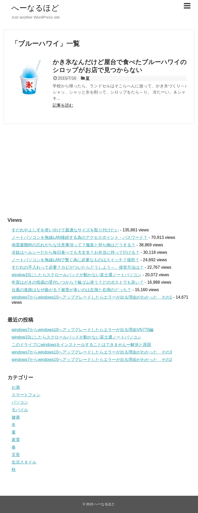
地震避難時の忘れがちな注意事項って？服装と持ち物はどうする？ (73, 245)
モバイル (20, 410)
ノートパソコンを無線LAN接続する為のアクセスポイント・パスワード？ (79, 237)
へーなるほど (35, 8)
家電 (16, 440)
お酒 (16, 387)
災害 (16, 454)
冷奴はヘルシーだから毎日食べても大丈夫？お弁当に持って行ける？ (75, 252)
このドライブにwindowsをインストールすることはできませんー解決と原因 (81, 344)
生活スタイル (24, 462)
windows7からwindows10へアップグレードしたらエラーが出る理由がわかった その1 (92, 297)
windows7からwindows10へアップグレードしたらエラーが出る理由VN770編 (82, 329)
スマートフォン (26, 395)
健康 (16, 417)
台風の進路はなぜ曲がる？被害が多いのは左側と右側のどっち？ (71, 290)
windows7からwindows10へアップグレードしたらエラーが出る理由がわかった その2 (92, 359)
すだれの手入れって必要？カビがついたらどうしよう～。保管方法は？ (78, 267)
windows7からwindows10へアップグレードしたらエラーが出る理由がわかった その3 (92, 352)
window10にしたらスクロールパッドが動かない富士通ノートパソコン (76, 275)
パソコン (20, 402)
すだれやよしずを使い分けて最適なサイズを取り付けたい (65, 230)
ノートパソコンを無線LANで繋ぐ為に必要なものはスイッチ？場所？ (75, 260)
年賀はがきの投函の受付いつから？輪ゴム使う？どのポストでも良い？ (78, 282)
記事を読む (63, 105)
